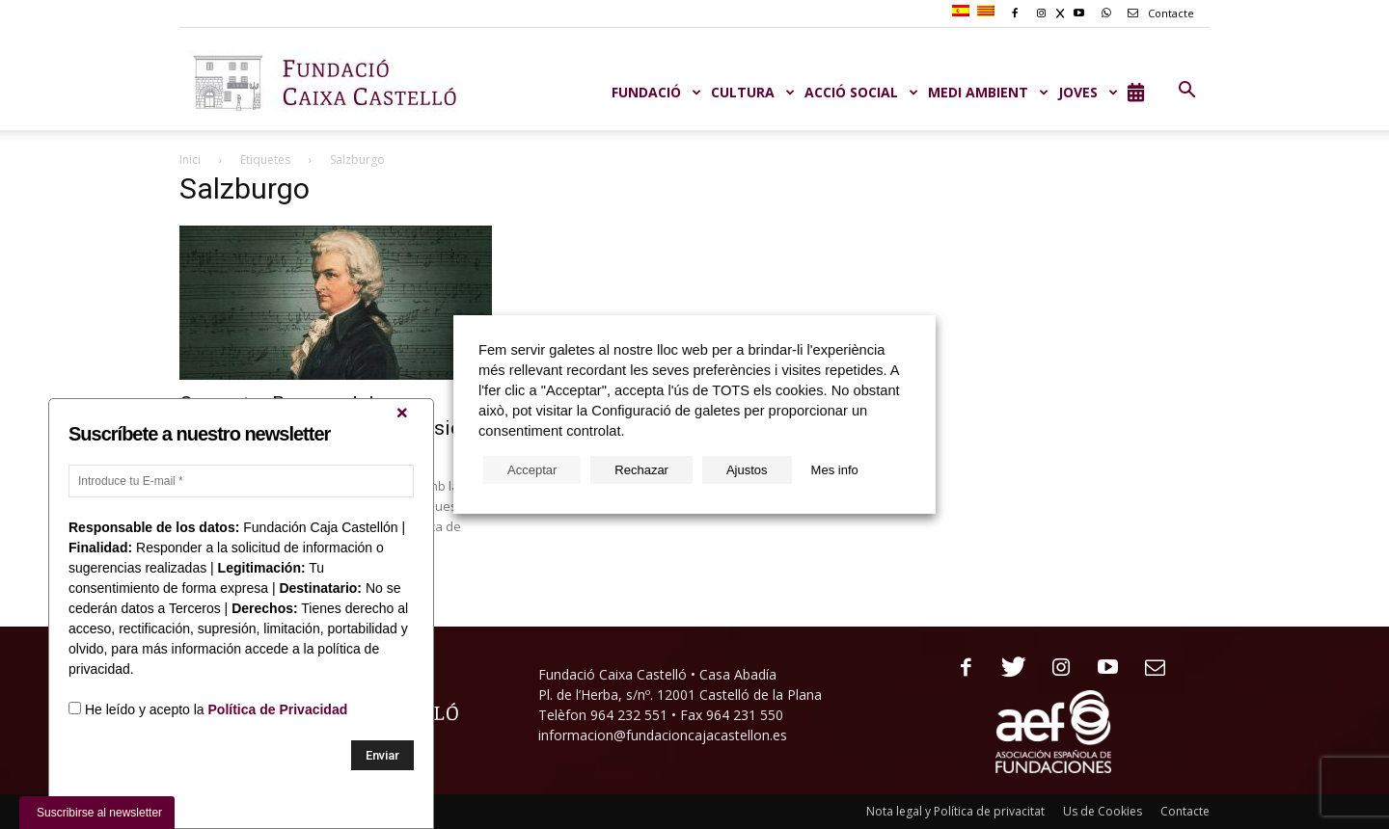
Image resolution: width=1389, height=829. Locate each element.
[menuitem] (963, 11)
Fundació (656, 92)
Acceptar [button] (532, 470)
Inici (190, 159)
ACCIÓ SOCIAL (861, 92)
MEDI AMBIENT (988, 92)
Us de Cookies (1102, 811)
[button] (1186, 90)
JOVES (1088, 92)
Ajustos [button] (747, 470)
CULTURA (753, 92)
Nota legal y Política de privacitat (955, 811)
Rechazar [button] (641, 470)
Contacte (1157, 13)
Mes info (834, 470)
